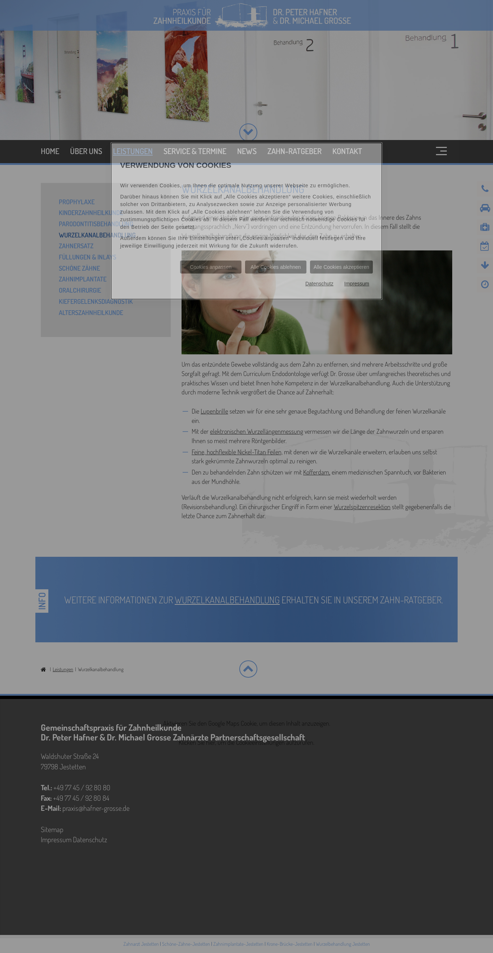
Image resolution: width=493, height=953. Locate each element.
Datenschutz (319, 284)
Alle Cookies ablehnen (275, 267)
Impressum (356, 284)
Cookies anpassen (210, 267)
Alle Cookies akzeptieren (341, 267)
